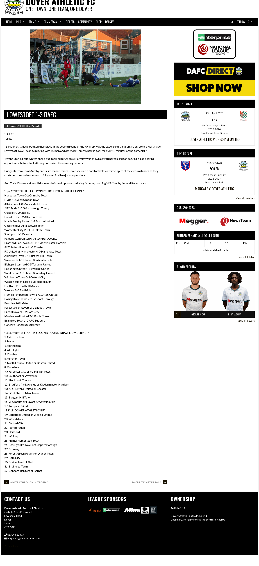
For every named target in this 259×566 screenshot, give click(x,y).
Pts (245, 243)
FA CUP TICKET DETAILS (149, 482)
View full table (247, 256)
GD (226, 243)
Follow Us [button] (245, 22)
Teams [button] (34, 22)
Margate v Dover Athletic (214, 188)
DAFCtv (109, 22)
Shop (99, 22)
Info (20, 22)
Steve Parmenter (33, 125)
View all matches (245, 198)
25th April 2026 (214, 113)
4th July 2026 (214, 162)
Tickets (69, 22)
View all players (246, 320)
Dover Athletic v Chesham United (215, 139)
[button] (232, 22)
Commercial (53, 22)
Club (186, 243)
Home (9, 22)
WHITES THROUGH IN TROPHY (26, 482)
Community (85, 22)
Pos (178, 243)
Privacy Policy (12, 545)
